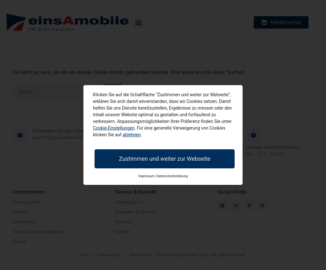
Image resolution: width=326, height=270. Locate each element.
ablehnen (132, 134)
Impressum (146, 176)
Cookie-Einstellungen (113, 128)
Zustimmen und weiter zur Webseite (164, 158)
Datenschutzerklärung (172, 176)
